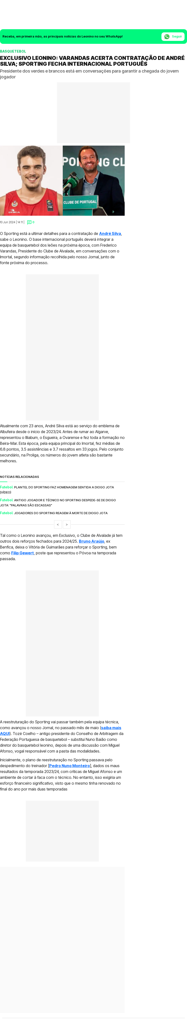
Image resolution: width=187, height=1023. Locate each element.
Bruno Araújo (91, 541)
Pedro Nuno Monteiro (69, 765)
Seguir (173, 37)
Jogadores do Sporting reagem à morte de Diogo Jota (61, 513)
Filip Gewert (22, 552)
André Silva (110, 233)
